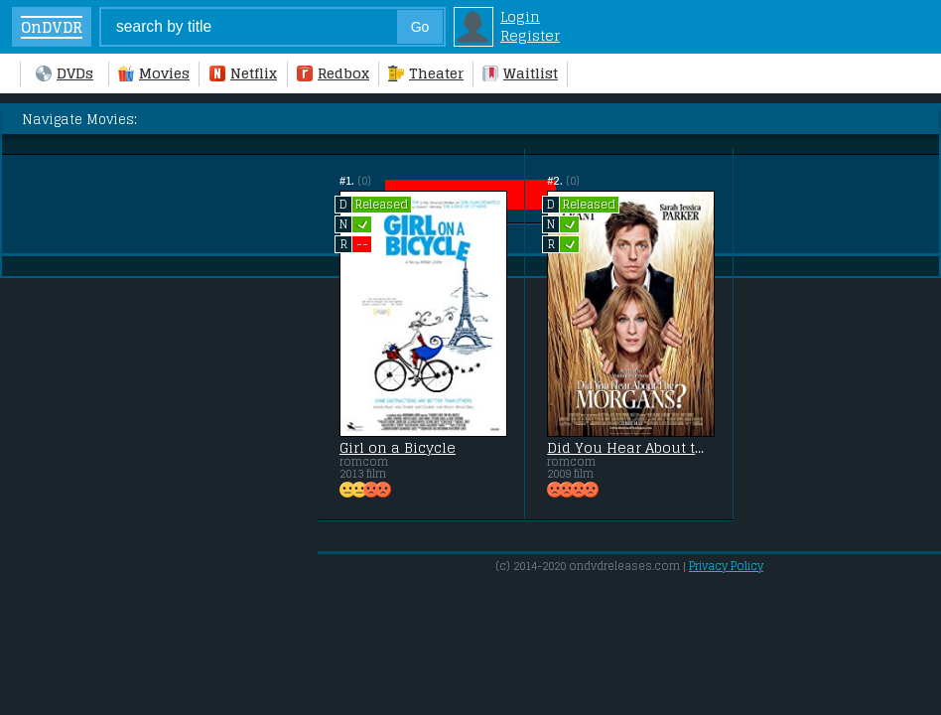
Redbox (333, 73)
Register (530, 35)
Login (520, 16)
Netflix (243, 73)
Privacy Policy (726, 566)
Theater (426, 73)
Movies (154, 73)
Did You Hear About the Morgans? (628, 448)
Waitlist (520, 73)
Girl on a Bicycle (397, 448)
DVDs (64, 73)
